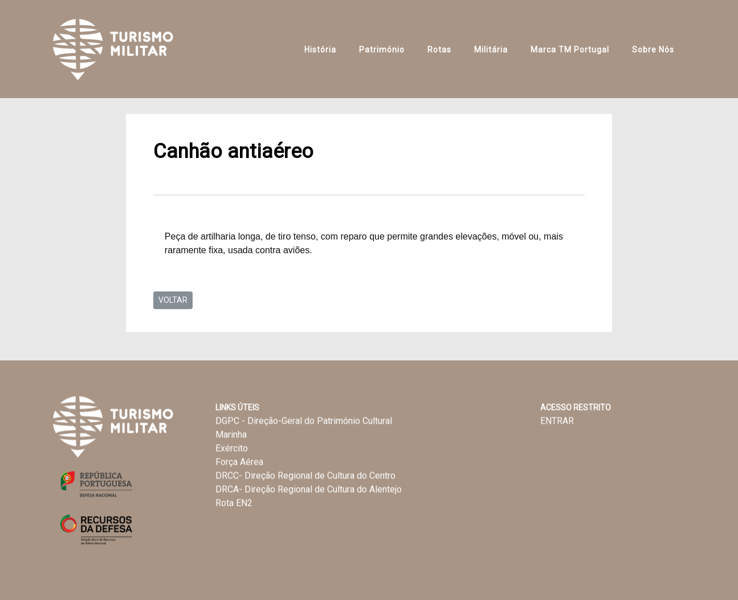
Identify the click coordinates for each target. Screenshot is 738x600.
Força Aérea (239, 462)
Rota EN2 (233, 503)
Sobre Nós (653, 49)
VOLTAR (172, 300)
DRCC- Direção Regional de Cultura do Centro (305, 476)
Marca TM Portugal (570, 49)
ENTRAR (557, 421)
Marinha (231, 434)
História (320, 49)
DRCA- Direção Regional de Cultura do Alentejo (308, 489)
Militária (491, 49)
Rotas (439, 49)
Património (382, 49)
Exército (231, 448)
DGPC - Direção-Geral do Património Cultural (303, 421)
